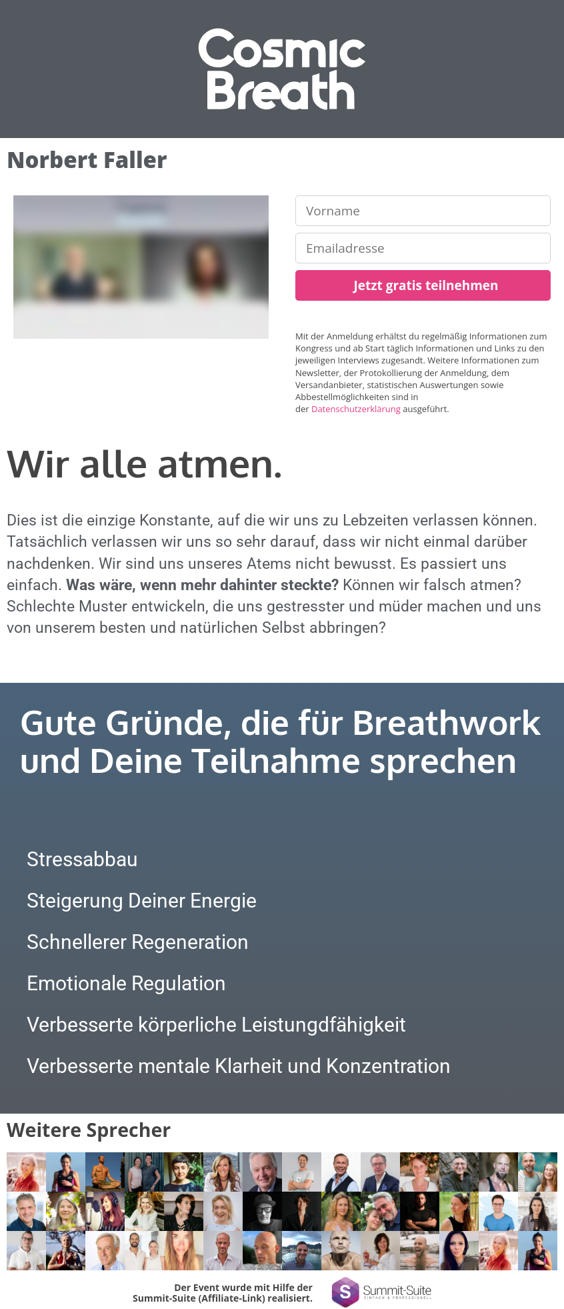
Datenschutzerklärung (356, 409)
